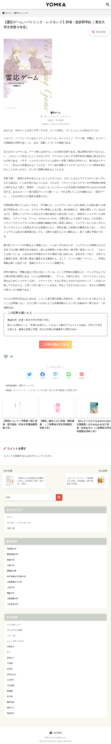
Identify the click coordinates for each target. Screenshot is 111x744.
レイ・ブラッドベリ (15, 641)
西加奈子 (10, 713)
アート (10, 517)
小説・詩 (47, 390)
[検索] (59, 497)
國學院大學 (11, 571)
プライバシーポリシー (55, 737)
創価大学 (10, 560)
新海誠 (10, 691)
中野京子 (10, 646)
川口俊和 (10, 685)
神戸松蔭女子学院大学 (16, 576)
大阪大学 (10, 565)
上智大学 (10, 587)
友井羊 (10, 669)
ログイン (33, 456)
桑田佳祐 (10, 702)
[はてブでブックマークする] (55, 376)
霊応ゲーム (55, 112)
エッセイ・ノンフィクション (19, 523)
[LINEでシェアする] (68, 376)
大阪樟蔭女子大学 (14, 582)
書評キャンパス (26, 385)
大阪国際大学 (12, 598)
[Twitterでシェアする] (29, 376)
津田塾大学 (11, 549)
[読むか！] (6, 356)
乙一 (9, 652)
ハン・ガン (11, 636)
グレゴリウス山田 (14, 630)
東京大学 (72, 390)
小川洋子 (10, 680)
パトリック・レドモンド (27, 390)
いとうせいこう (13, 624)
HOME (55, 732)
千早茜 (10, 663)
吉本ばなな (11, 674)
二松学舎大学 (12, 604)
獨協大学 (10, 593)
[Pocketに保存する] (81, 376)
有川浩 (10, 696)
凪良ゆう (10, 658)
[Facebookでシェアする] (42, 376)
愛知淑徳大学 (12, 554)
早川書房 (60, 390)
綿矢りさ (10, 707)
